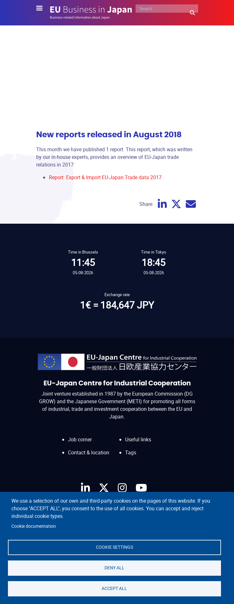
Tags (130, 452)
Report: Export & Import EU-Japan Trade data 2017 (105, 177)
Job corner (80, 439)
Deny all (114, 568)
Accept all (114, 588)
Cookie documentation (33, 526)
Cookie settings (114, 547)
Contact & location (88, 452)
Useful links (138, 439)
